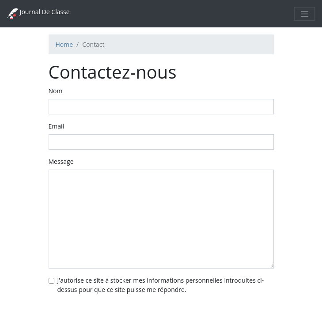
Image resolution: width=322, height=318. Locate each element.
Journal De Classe (38, 13)
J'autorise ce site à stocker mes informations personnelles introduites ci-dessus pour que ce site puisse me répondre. (160, 285)
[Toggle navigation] (304, 14)
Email (56, 126)
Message (61, 161)
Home (64, 44)
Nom (56, 91)
